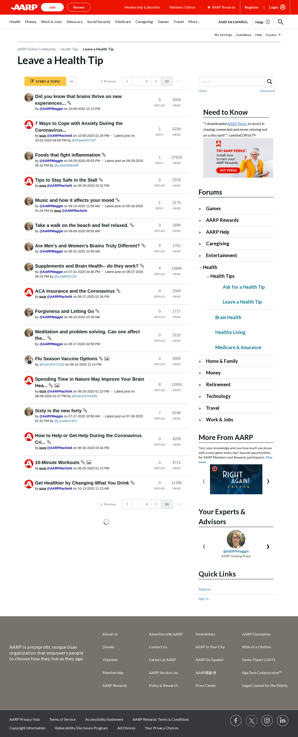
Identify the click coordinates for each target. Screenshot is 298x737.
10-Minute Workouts (58, 462)
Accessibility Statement (104, 719)
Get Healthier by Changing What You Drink (82, 482)
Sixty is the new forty (59, 410)
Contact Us (158, 647)
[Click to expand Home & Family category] (202, 362)
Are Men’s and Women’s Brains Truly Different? (88, 245)
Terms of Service (62, 719)
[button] (280, 22)
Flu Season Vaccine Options (67, 358)
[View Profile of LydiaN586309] (66, 165)
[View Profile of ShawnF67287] (84, 140)
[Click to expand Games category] (202, 209)
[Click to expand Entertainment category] (202, 256)
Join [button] (52, 7)
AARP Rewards (222, 220)
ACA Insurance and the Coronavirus (75, 291)
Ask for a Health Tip (244, 287)
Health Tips (69, 49)
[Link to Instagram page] (267, 721)
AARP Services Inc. (164, 672)
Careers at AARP (162, 659)
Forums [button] (271, 35)
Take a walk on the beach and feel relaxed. (82, 225)
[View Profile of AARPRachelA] (59, 136)
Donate (108, 647)
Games (213, 208)
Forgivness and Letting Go (65, 311)
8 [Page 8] (147, 81)
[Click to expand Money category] (202, 373)
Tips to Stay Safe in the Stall (67, 180)
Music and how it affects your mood (75, 200)
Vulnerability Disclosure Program (81, 728)
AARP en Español (233, 22)
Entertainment (221, 255)
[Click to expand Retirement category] (202, 385)
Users (203, 91)
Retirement (218, 384)
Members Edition (182, 7)
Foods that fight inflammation (68, 154)
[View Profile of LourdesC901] (65, 421)
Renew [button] (79, 7)
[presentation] (204, 480)
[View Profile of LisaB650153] (65, 276)
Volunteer (110, 659)
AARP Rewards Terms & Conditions (160, 719)
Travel (212, 408)
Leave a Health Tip (242, 302)
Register (252, 7)
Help (258, 35)
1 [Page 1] (127, 81)
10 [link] (167, 81)
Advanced (267, 91)
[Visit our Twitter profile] (251, 721)
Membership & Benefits (142, 7)
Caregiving (217, 243)
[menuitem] (14, 24)
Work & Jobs (219, 419)
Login (273, 7)
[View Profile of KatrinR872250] (51, 364)
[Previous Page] (108, 81)
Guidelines (244, 35)
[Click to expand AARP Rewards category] (202, 221)
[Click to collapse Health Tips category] (208, 276)
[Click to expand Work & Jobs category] (202, 420)
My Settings (223, 35)
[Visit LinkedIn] (283, 721)
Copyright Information (27, 728)
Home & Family (222, 361)
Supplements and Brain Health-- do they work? (87, 266)
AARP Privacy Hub (24, 719)
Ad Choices (126, 728)
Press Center (206, 685)
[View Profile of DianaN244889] (84, 396)
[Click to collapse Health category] (200, 268)
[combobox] (236, 81)
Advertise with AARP (166, 634)
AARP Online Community (36, 49)
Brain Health (228, 317)
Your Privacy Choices (162, 728)
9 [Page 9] (156, 81)
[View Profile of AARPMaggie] (51, 109)
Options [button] (71, 81)
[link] (180, 81)
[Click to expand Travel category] (202, 408)
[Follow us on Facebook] (236, 721)
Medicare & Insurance (238, 347)
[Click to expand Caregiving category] (202, 244)
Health (210, 267)
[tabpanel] (251, 22)
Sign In (204, 599)
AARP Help (217, 232)
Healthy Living (230, 332)
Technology (218, 396)
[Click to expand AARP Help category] (202, 232)
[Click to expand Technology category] (202, 397)
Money (213, 372)
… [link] (137, 81)
